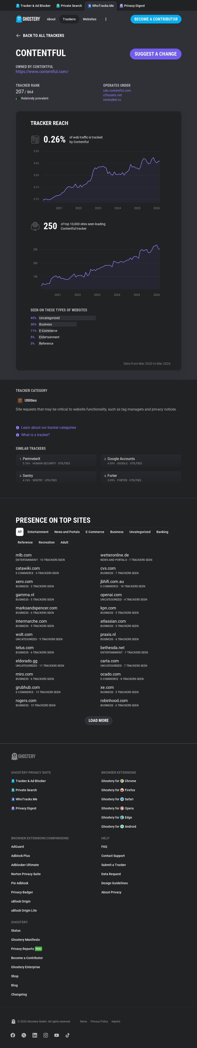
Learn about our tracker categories (46, 427)
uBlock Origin (21, 901)
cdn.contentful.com (117, 90)
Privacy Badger (22, 892)
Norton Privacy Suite (26, 874)
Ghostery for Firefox (118, 790)
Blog (14, 985)
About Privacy (111, 892)
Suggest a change (156, 54)
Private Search (69, 6)
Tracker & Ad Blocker (33, 6)
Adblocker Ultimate (25, 865)
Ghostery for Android (118, 826)
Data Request (111, 874)
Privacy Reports (26, 949)
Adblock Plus (20, 856)
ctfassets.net (112, 95)
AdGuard (17, 846)
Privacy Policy (99, 1021)
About (51, 19)
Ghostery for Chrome (118, 781)
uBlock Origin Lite (24, 910)
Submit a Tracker (113, 865)
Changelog (19, 994)
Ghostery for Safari (117, 799)
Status (15, 930)
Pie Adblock (19, 883)
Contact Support (113, 856)
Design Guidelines (114, 883)
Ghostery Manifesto (25, 939)
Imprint (116, 1021)
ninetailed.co (112, 99)
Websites (89, 19)
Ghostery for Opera (117, 808)
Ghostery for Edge (116, 817)
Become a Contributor (156, 19)
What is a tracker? (33, 435)
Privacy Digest (132, 6)
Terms (83, 1021)
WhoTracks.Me (100, 6)
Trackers (69, 19)
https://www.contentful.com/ (42, 71)
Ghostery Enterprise (25, 967)
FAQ (104, 846)
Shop (14, 976)
